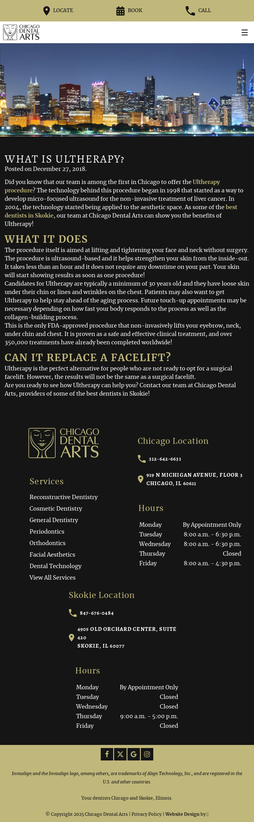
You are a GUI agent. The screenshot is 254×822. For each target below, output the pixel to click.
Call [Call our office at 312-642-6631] (198, 11)
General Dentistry (54, 520)
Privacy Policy (147, 814)
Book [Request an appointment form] (129, 11)
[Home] (21, 32)
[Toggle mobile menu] (244, 32)
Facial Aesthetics (52, 555)
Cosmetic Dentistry (56, 509)
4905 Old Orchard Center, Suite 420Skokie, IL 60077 (123, 637)
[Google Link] (133, 754)
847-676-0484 (91, 613)
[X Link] (120, 754)
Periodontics (47, 532)
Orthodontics (48, 543)
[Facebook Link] (107, 754)
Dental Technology (55, 566)
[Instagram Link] (147, 754)
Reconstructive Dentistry (64, 497)
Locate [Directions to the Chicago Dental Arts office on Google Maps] (58, 11)
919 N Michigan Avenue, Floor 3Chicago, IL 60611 (190, 479)
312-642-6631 (159, 459)
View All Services (53, 578)
